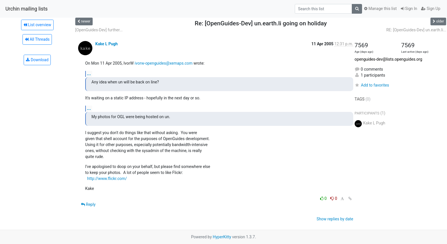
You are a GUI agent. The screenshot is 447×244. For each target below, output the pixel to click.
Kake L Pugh (106, 44)
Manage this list (380, 8)
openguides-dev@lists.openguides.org (388, 59)
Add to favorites (372, 85)
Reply (88, 204)
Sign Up (430, 8)
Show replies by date (335, 219)
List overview (37, 24)
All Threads (37, 39)
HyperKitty (222, 237)
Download (37, 60)
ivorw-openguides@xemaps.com (163, 63)
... (89, 73)
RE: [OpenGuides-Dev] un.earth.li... (416, 30)
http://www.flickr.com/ (107, 178)
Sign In (409, 8)
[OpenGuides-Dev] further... (99, 30)
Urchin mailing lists (26, 9)
